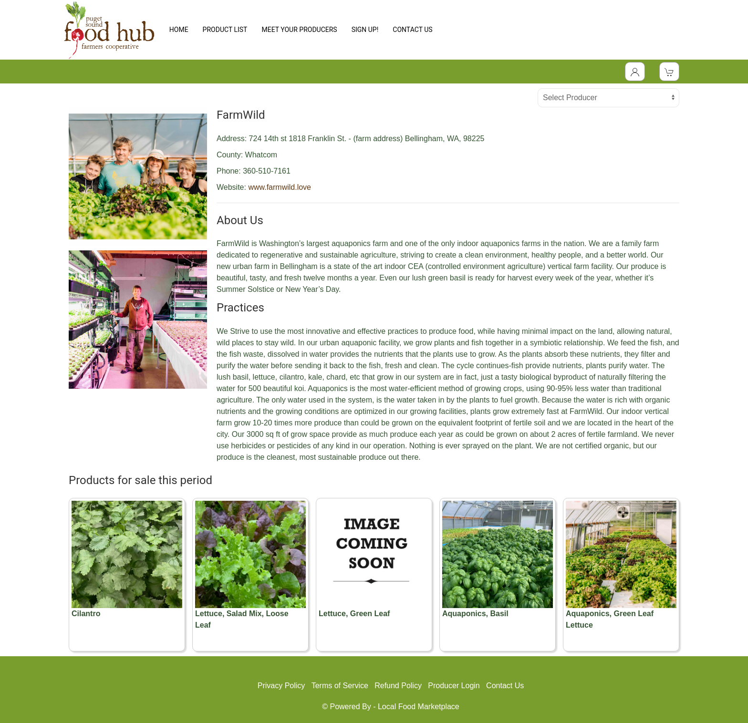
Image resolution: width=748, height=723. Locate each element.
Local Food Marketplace (418, 706)
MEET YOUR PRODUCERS (299, 29)
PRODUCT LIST (225, 29)
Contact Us (505, 686)
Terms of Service (340, 686)
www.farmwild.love (279, 187)
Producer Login (454, 686)
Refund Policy (398, 686)
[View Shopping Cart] (669, 71)
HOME (178, 29)
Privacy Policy (281, 686)
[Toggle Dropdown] (635, 71)
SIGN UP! (365, 29)
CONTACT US (412, 29)
